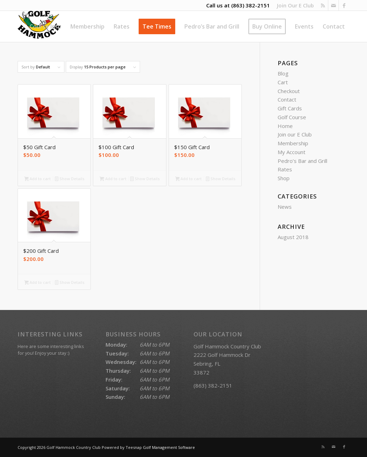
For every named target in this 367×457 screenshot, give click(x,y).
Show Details (69, 179)
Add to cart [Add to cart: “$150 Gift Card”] (188, 179)
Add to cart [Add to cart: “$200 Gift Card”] (37, 283)
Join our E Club (295, 134)
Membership (293, 143)
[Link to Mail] (333, 5)
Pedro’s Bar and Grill (302, 160)
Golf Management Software (169, 447)
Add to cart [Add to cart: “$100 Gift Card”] (113, 179)
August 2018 (293, 236)
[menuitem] (293, 5)
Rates (285, 169)
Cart (283, 82)
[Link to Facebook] (344, 5)
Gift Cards (290, 108)
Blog (283, 73)
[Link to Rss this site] (323, 5)
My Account (291, 152)
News (285, 206)
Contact (287, 99)
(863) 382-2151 (250, 5)
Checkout (289, 91)
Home (285, 125)
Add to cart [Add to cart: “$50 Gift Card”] (37, 179)
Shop (284, 178)
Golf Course (292, 117)
